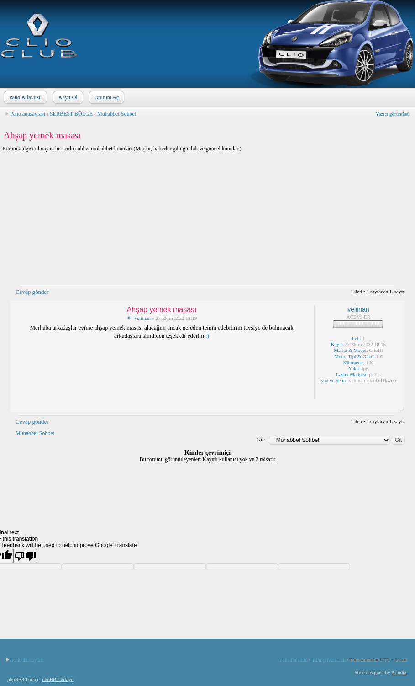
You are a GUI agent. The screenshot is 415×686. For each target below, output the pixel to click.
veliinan (143, 318)
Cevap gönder (32, 292)
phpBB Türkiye (58, 679)
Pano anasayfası (27, 114)
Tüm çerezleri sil (328, 659)
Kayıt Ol (67, 97)
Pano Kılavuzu (24, 97)
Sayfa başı (396, 405)
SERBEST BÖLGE (71, 114)
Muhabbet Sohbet (116, 114)
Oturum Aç (106, 97)
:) (207, 335)
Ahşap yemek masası (42, 135)
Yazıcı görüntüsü (393, 114)
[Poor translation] (25, 556)
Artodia (399, 672)
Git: (261, 439)
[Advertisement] (207, 221)
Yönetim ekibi (292, 659)
